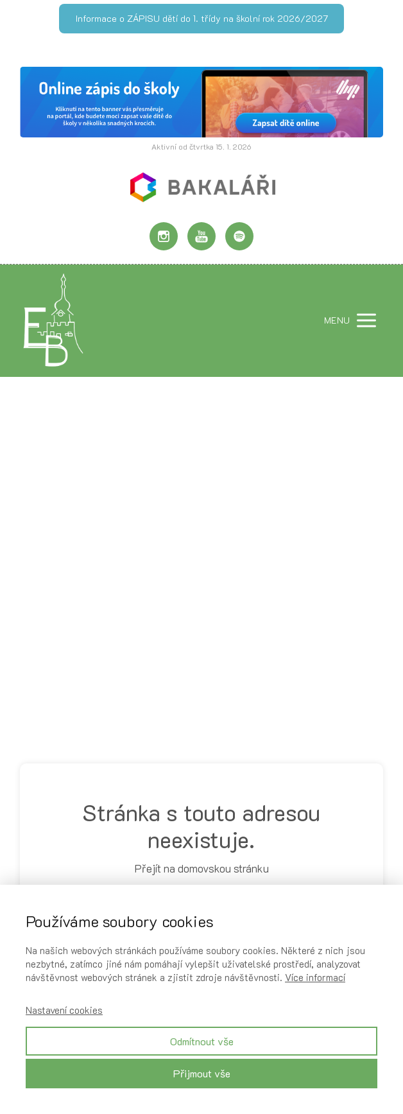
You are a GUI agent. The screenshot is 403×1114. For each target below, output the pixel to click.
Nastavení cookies (64, 1010)
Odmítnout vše (202, 1041)
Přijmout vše (201, 1073)
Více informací (315, 977)
